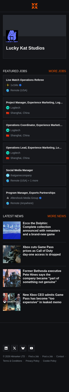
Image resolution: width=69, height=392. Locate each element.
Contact (60, 356)
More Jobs (57, 71)
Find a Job (34, 356)
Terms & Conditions (12, 361)
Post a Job (47, 356)
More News (57, 216)
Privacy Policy (32, 361)
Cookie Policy (49, 361)
